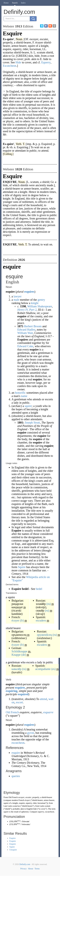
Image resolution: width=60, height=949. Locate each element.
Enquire (12, 844)
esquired (23, 694)
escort (19, 702)
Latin (42, 806)
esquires (29, 291)
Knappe (16, 654)
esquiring (11, 690)
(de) (23, 654)
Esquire (12, 838)
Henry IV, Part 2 (27, 309)
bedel (39, 588)
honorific (20, 392)
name (24, 396)
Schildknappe (19, 651)
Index (23, 3)
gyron (30, 732)
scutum (47, 806)
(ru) (48, 603)
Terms (37, 869)
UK (11, 821)
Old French (12, 712)
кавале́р (17, 669)
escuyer (21, 797)
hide (35, 809)
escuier (28, 797)
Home (6, 3)
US (11, 824)
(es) (53, 669)
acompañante (43, 669)
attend (43, 699)
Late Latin (8, 806)
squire (28, 406)
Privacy (23, 869)
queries (16, 776)
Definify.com (24, 864)
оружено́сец (44, 634)
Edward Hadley (26, 329)
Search (15, 3)
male (16, 299)
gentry (41, 299)
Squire (21, 567)
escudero (41, 620)
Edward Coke (25, 346)
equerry (41, 812)
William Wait (25, 332)
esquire (16, 752)
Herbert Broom (33, 326)
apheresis (25, 812)
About (30, 869)
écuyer (15, 620)
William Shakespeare (39, 306)
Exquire (12, 841)
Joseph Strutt (32, 422)
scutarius (16, 806)
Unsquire (13, 850)
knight (34, 303)
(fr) (22, 620)
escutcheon (18, 742)
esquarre (48, 712)
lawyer (17, 296)
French (21, 800)
